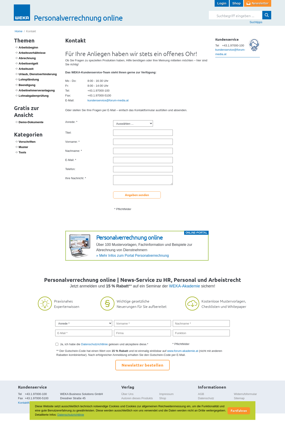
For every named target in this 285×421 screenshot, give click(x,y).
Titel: (68, 132)
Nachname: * (73, 150)
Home (18, 31)
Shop (236, 3)
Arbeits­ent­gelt (26, 63)
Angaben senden (137, 195)
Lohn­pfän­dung (27, 79)
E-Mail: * (70, 160)
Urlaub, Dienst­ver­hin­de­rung (36, 74)
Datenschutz (206, 398)
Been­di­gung (25, 85)
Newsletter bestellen (142, 364)
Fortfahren (239, 411)
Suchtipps (256, 22)
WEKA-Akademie (184, 286)
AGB (201, 394)
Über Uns (127, 394)
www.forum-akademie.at (182, 351)
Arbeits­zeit (24, 68)
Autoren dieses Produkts (137, 398)
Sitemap (239, 398)
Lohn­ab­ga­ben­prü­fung (32, 95)
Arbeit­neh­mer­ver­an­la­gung (35, 90)
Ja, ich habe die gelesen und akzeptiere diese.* (104, 344)
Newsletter (260, 3)
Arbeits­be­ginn (26, 47)
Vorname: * (72, 141)
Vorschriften (25, 141)
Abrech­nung (25, 58)
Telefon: (70, 169)
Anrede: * (71, 122)
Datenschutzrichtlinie (94, 344)
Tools (20, 152)
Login (221, 3)
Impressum (166, 394)
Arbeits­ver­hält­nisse (30, 52)
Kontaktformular (28, 402)
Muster (21, 147)
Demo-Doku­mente (29, 122)
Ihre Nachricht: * (75, 178)
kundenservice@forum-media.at (108, 100)
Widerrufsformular (245, 394)
